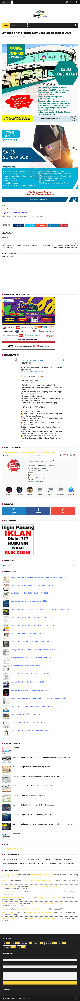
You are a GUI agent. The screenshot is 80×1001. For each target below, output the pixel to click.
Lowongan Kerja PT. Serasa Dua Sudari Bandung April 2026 (31, 617)
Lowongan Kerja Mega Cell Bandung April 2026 (27, 682)
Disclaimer (16, 834)
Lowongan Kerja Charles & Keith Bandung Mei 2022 (31, 767)
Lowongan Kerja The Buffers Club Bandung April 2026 (30, 641)
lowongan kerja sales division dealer (43, 886)
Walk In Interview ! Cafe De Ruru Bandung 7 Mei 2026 (30, 593)
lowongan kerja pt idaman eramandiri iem (38, 880)
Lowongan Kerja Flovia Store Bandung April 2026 (28, 633)
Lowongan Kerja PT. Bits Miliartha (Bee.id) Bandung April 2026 (32, 625)
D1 (20, 859)
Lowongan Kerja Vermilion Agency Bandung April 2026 (30, 690)
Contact (15, 748)
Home (6, 25)
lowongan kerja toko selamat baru (49, 897)
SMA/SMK (32, 36)
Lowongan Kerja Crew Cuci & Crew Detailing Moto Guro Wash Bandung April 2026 (40, 609)
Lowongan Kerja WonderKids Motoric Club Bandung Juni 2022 (35, 805)
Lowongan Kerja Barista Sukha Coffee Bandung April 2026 (31, 730)
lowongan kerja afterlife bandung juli (44, 892)
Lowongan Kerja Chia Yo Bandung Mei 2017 (28, 795)
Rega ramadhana (8, 918)
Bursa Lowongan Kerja (10, 859)
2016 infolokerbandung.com (20, 998)
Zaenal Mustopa (7, 912)
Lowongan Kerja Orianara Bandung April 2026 (27, 666)
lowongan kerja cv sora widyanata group (33, 909)
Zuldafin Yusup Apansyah (11, 903)
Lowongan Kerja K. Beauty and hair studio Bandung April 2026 (32, 585)
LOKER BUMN (58, 859)
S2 (42, 863)
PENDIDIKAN (23, 863)
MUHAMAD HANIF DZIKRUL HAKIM (13, 897)
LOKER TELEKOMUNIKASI (10, 863)
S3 (46, 863)
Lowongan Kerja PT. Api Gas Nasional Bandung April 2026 (31, 658)
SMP (60, 863)
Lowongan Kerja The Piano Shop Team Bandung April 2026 (32, 706)
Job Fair (38, 859)
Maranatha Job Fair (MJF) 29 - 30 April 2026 (26, 714)
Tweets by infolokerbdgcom (12, 849)
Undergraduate (69, 863)
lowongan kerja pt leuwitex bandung (39, 912)
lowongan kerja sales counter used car (46, 903)
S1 (28, 36)
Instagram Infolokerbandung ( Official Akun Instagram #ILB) (29, 452)
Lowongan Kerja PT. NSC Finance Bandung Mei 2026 (29, 601)
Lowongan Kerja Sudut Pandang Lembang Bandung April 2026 (33, 650)
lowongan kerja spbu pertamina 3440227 (42, 918)
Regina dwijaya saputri (10, 886)
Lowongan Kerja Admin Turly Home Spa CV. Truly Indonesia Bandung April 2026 (39, 577)
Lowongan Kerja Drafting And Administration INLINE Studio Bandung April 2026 (38, 698)
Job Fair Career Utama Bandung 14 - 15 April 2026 (28, 722)
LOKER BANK (47, 859)
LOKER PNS (67, 859)
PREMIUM (24, 36)
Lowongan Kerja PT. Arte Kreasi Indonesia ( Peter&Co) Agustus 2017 (38, 776)
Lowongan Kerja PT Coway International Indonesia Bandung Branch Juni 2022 (42, 757)
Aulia (3, 909)
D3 (20, 36)
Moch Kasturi (6, 880)
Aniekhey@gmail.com (10, 875)
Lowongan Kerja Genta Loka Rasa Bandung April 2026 (30, 674)
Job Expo (31, 859)
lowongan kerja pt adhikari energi (42, 875)
